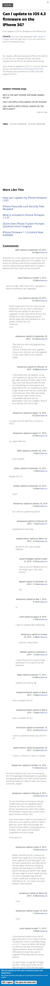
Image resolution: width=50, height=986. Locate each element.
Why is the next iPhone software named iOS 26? (23, 96)
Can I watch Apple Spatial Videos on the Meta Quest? (23, 107)
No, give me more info (26, 982)
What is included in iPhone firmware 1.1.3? (23, 216)
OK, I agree (7, 982)
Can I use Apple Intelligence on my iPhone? (25, 102)
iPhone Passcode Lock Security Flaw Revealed (23, 208)
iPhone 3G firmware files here (30, 69)
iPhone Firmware (18, 124)
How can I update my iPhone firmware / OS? (25, 199)
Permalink (43, 253)
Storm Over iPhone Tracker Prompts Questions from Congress (23, 225)
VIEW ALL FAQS (42, 112)
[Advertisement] (25, 157)
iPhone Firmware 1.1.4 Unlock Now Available (23, 234)
